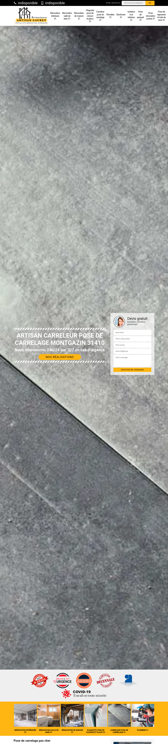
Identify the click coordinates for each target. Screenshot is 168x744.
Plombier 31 (110, 16)
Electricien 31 (120, 16)
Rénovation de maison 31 (79, 16)
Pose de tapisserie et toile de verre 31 (161, 15)
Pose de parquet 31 (140, 15)
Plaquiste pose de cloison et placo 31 (90, 16)
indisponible (26, 3)
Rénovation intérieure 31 (55, 16)
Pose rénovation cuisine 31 (150, 16)
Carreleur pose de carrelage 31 (100, 15)
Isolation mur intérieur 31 (131, 15)
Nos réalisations (60, 357)
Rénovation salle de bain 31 (67, 16)
